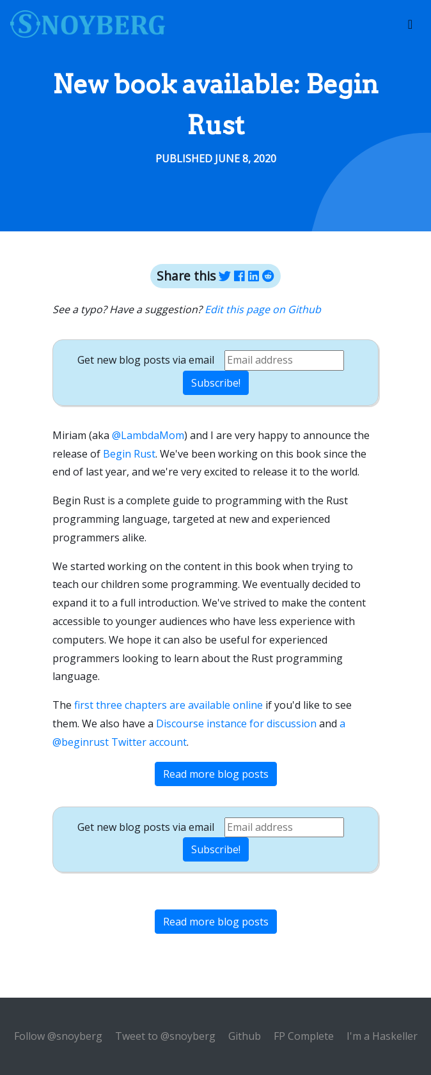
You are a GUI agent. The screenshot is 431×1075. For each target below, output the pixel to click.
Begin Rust (129, 454)
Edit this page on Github (263, 309)
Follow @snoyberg (58, 1036)
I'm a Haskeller (382, 1036)
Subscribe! (215, 383)
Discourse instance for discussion (236, 723)
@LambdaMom (148, 435)
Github (244, 1036)
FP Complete (304, 1036)
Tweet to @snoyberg (165, 1036)
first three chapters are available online (168, 705)
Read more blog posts (216, 774)
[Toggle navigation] (410, 24)
